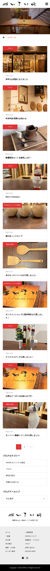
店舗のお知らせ (12, 482)
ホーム (7, 532)
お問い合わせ (30, 547)
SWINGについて (31, 536)
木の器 (7, 540)
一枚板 (7, 536)
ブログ (8, 469)
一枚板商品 (29, 532)
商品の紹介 (10, 475)
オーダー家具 (10, 551)
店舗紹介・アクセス (32, 540)
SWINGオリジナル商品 (15, 463)
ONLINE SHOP (30, 551)
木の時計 (8, 544)
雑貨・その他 (10, 547)
